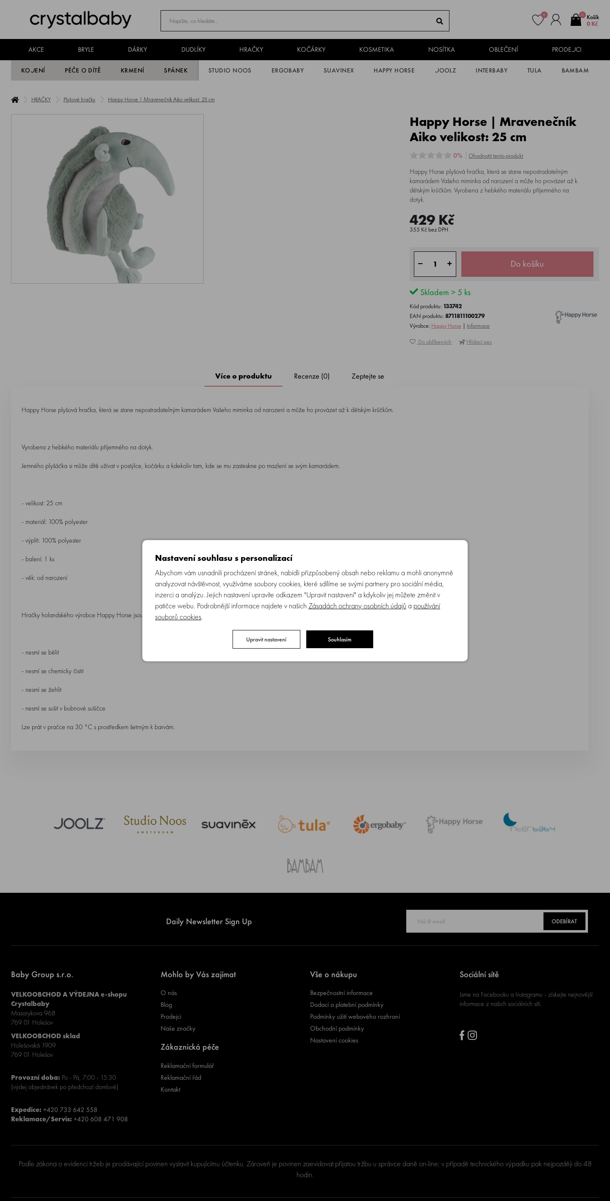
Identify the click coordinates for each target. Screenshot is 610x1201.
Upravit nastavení (266, 639)
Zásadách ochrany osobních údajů (357, 605)
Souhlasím (340, 639)
